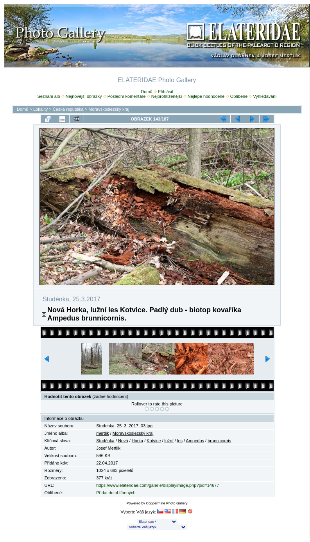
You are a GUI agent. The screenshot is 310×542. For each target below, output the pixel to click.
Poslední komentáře (127, 96)
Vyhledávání (264, 96)
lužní (169, 440)
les (180, 440)
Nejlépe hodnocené (206, 96)
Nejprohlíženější (166, 96)
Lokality (40, 109)
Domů (146, 91)
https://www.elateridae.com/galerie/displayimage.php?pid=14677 (157, 485)
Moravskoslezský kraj (108, 109)
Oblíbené (239, 96)
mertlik (102, 433)
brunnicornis (219, 440)
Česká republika (68, 109)
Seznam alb (48, 96)
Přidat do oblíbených (115, 492)
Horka (137, 440)
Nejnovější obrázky (84, 96)
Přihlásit (165, 91)
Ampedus (195, 440)
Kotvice (154, 440)
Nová (123, 440)
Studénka (105, 440)
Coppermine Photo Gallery (166, 503)
